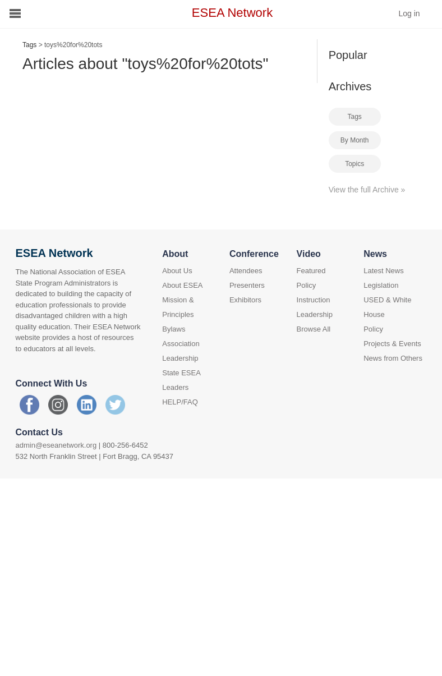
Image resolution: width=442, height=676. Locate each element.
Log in (409, 13)
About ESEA (182, 285)
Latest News (383, 270)
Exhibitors (245, 300)
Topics (354, 164)
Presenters (247, 285)
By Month (354, 140)
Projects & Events (392, 343)
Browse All (314, 329)
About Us (177, 270)
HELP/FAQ (180, 402)
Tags (29, 45)
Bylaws (173, 329)
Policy (306, 285)
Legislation (380, 285)
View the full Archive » (367, 189)
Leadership (315, 314)
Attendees (246, 270)
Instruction (313, 300)
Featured (311, 270)
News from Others (392, 358)
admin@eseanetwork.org (55, 445)
